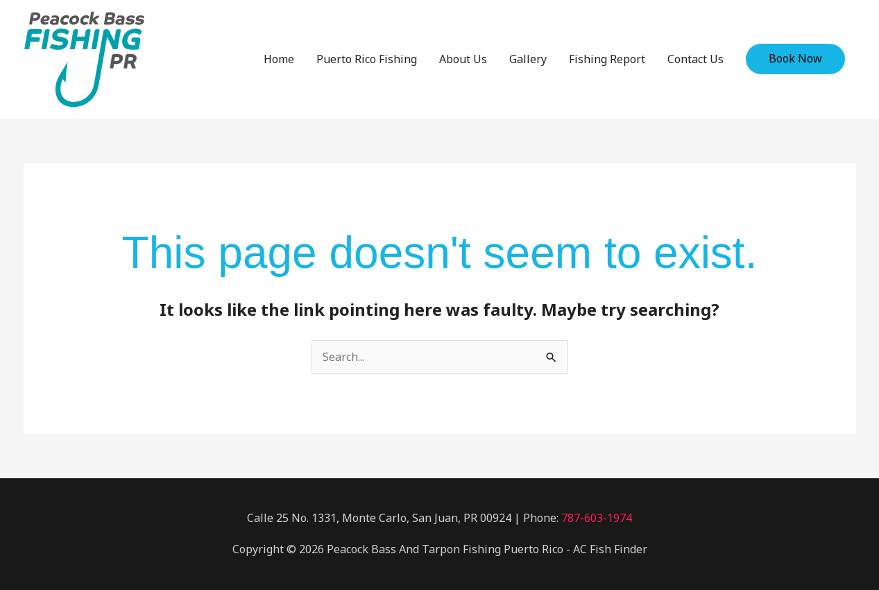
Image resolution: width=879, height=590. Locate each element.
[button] (795, 59)
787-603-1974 (596, 517)
